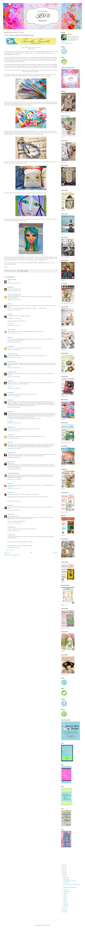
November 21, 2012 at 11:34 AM (14, 310)
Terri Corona (10, 361)
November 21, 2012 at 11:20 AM (14, 299)
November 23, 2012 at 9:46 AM (13, 448)
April (65, 900)
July (65, 895)
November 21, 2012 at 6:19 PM (13, 376)
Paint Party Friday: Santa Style (69, 887)
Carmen (9, 287)
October (65, 889)
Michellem (9, 427)
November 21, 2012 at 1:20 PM (13, 325)
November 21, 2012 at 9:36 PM (13, 395)
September (66, 891)
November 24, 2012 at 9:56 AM (13, 457)
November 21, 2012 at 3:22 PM (13, 357)
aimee (8, 442)
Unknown (9, 346)
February (66, 904)
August (65, 893)
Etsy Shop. (30, 102)
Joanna (9, 492)
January (65, 906)
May (65, 898)
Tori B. (8, 434)
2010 (64, 910)
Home (31, 552)
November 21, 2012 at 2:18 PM (13, 349)
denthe (9, 400)
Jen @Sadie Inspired (12, 473)
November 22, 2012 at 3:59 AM (13, 407)
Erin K (8, 483)
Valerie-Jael (10, 329)
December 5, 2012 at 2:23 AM (13, 547)
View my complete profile (66, 43)
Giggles (9, 411)
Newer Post (6, 552)
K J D (8, 314)
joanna (9, 505)
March (65, 902)
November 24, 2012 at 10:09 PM (14, 479)
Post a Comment (9, 550)
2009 (64, 911)
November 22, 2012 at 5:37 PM (13, 430)
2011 (64, 908)
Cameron (9, 514)
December (66, 877)
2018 (64, 865)
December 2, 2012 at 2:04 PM (13, 530)
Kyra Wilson (10, 452)
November (66, 879)
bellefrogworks (10, 371)
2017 (64, 866)
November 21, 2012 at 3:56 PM (13, 367)
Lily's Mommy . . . (66, 882)
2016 (64, 868)
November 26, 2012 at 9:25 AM (13, 501)
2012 (64, 876)
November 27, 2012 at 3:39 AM (13, 510)
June (65, 897)
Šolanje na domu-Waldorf (13, 294)
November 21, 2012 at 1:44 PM (13, 333)
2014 (64, 872)
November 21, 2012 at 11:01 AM (14, 283)
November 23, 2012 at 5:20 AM (13, 438)
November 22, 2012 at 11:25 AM (14, 422)
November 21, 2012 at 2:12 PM (13, 342)
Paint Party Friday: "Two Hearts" (70, 880)
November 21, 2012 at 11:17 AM (14, 290)
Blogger (48, 925)
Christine (9, 392)
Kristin (70, 34)
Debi (8, 303)
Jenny (8, 380)
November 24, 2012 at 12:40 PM (14, 469)
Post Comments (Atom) (14, 555)
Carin (8, 337)
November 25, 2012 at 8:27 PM (13, 488)
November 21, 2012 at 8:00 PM (13, 388)
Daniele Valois (10, 279)
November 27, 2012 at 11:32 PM (14, 523)
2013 (64, 874)
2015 (64, 870)
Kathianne (9, 461)
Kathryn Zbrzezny (11, 354)
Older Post (55, 552)
